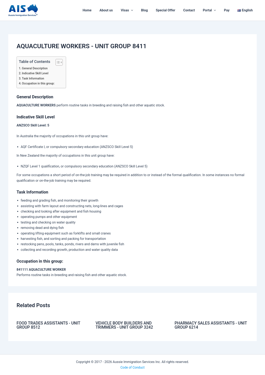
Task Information (33, 78)
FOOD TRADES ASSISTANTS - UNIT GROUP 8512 (49, 325)
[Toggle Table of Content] (57, 62)
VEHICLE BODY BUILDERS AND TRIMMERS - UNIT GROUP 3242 (125, 325)
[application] (140, 10)
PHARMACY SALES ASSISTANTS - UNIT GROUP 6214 (206, 325)
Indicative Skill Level (35, 73)
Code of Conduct (132, 367)
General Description (35, 68)
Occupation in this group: (38, 83)
